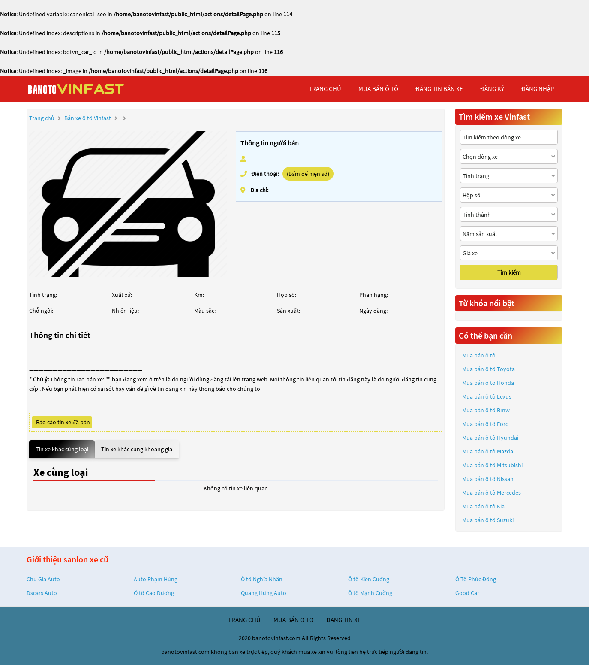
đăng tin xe (343, 620)
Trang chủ (41, 118)
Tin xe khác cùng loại (62, 449)
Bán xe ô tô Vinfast (87, 118)
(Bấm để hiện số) (308, 174)
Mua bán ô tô (479, 355)
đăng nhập (537, 89)
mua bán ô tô (378, 89)
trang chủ (325, 89)
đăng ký (492, 89)
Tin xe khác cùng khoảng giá (136, 449)
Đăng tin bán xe (439, 89)
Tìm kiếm (509, 272)
